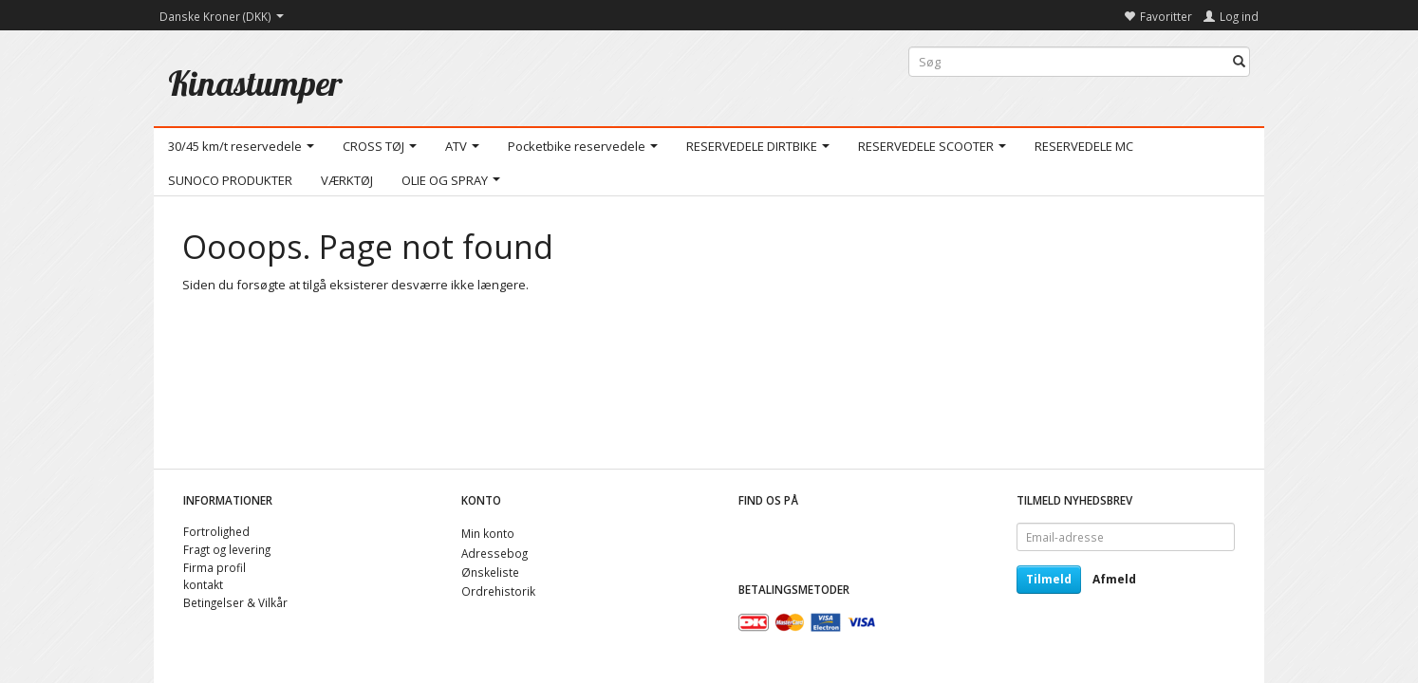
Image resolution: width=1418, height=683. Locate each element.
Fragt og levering (227, 549)
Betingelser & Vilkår (235, 602)
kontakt (203, 584)
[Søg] (1239, 62)
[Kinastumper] (255, 83)
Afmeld (1114, 579)
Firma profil (214, 567)
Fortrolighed (216, 531)
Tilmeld (1049, 579)
